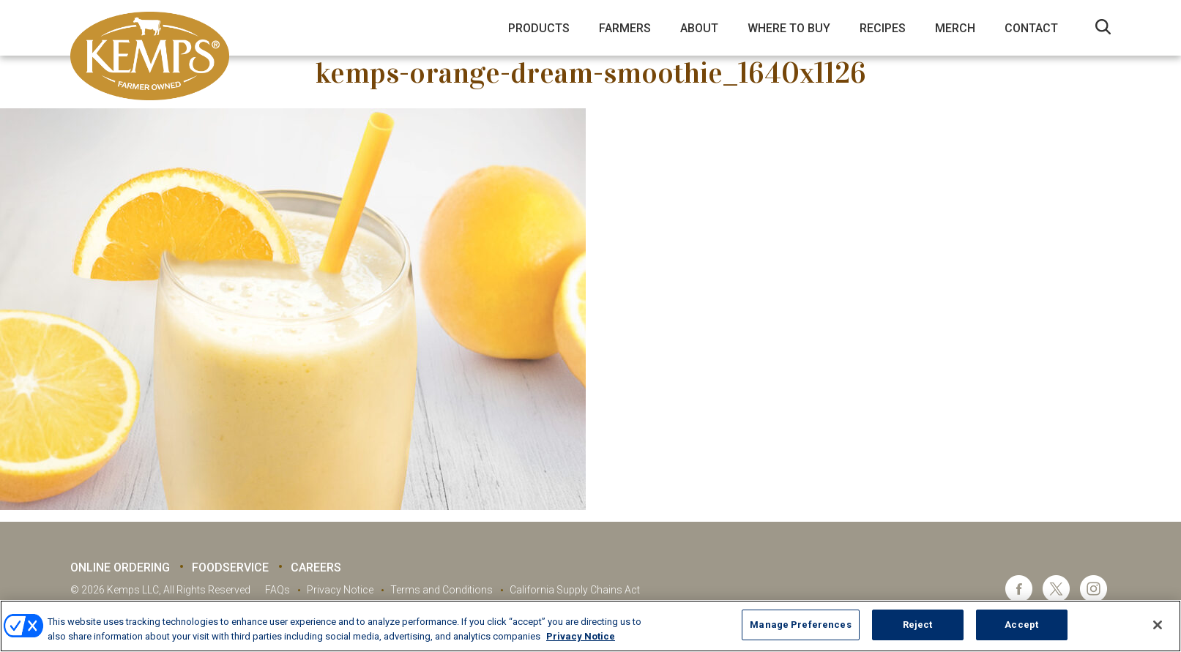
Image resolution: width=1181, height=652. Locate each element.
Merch (955, 28)
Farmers (625, 28)
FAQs (277, 590)
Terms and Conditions (441, 590)
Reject (918, 624)
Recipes (883, 28)
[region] (590, 626)
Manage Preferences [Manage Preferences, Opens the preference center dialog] (800, 624)
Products (539, 28)
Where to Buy (789, 28)
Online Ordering (120, 567)
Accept (1021, 624)
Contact (1031, 28)
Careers (316, 567)
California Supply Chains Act (575, 590)
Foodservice (230, 567)
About (699, 28)
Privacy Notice (340, 590)
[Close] (1157, 625)
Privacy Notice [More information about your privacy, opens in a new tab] (580, 636)
